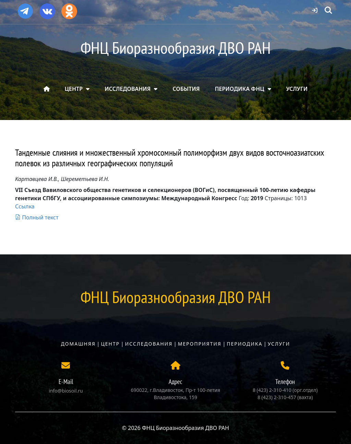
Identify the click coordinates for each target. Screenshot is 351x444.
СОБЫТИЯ (186, 89)
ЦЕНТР (74, 89)
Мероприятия (199, 343)
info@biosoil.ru (66, 390)
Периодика (245, 343)
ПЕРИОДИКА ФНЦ (239, 89)
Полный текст (36, 217)
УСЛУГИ (297, 89)
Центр (110, 343)
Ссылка (25, 206)
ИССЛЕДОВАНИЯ (127, 89)
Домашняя (78, 343)
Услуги (279, 343)
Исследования (149, 343)
